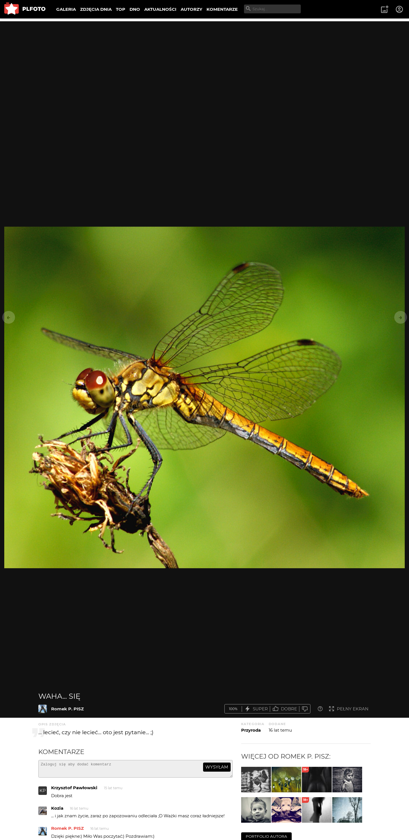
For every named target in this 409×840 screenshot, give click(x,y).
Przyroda (251, 730)
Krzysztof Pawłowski (74, 790)
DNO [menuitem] (135, 9)
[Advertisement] (204, 61)
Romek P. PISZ (67, 708)
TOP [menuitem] (120, 9)
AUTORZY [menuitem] (191, 9)
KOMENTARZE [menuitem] (222, 9)
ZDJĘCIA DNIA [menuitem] (96, 9)
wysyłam (216, 767)
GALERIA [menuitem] (66, 9)
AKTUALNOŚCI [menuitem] (160, 9)
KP (42, 793)
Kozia (57, 810)
